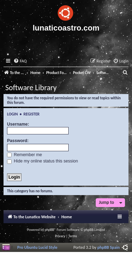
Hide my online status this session (42, 161)
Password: (18, 140)
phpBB (49, 229)
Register (32, 114)
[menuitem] (20, 61)
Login (12, 114)
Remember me (24, 154)
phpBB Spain (109, 247)
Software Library (31, 87)
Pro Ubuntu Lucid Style (37, 247)
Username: (18, 124)
